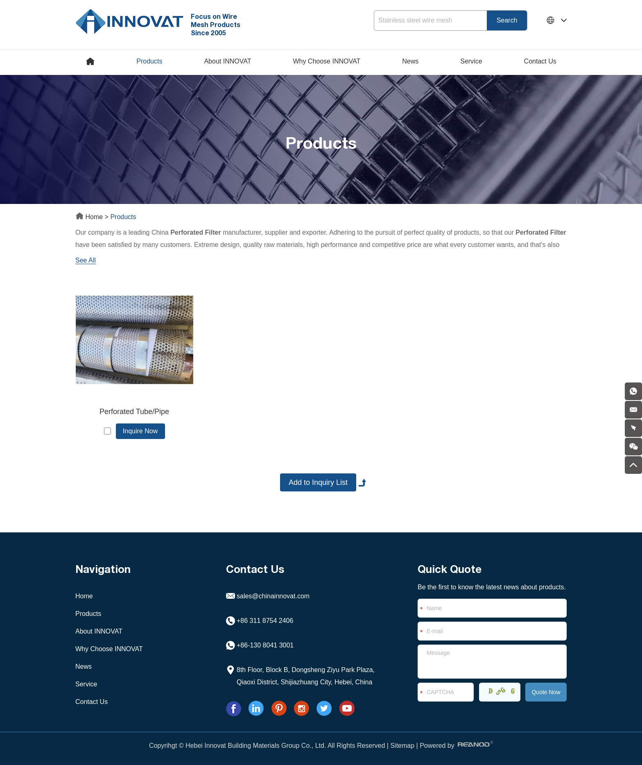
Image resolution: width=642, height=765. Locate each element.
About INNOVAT (227, 61)
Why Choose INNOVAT (326, 61)
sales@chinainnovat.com (273, 596)
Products (149, 61)
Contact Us (540, 61)
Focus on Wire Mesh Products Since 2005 (215, 24)
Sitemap (402, 745)
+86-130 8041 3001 (265, 645)
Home (90, 216)
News (410, 61)
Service (471, 61)
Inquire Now (140, 431)
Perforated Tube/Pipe (134, 411)
